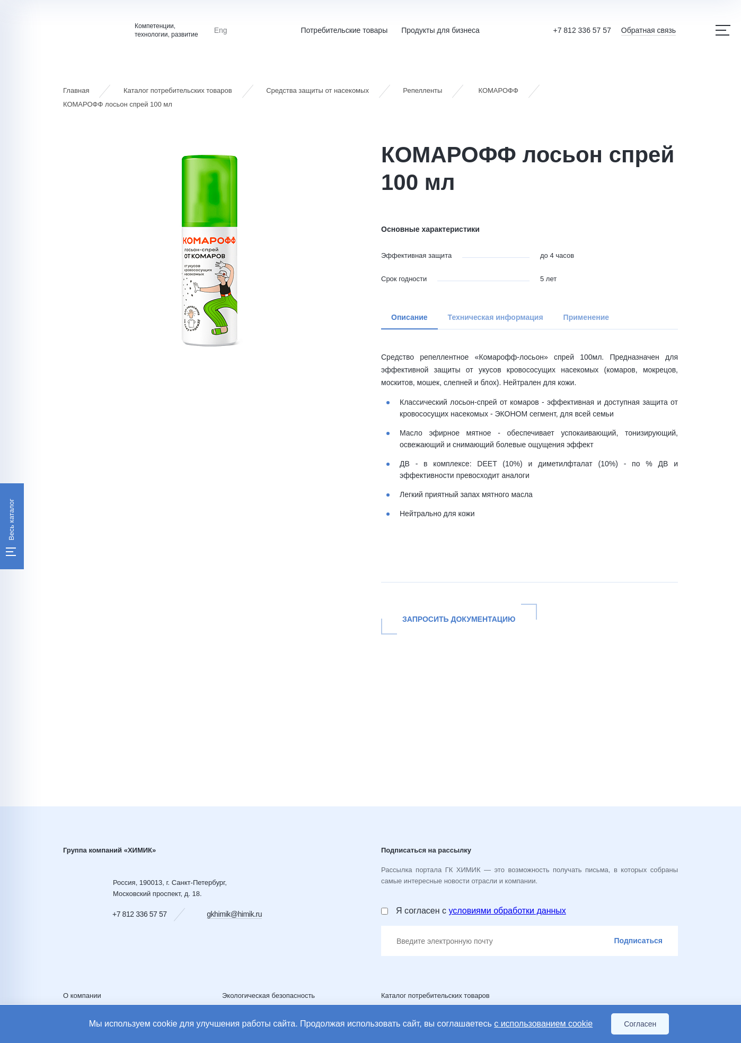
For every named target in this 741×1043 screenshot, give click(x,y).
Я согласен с (481, 910)
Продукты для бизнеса (440, 30)
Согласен (640, 1024)
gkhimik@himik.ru (234, 914)
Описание (409, 317)
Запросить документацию (459, 619)
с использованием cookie (543, 1023)
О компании (82, 995)
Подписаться (638, 940)
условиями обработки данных (507, 910)
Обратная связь (648, 30)
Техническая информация (495, 317)
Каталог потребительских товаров (435, 995)
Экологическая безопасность (268, 995)
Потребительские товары (344, 30)
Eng (220, 30)
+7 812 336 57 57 (582, 30)
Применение (586, 317)
